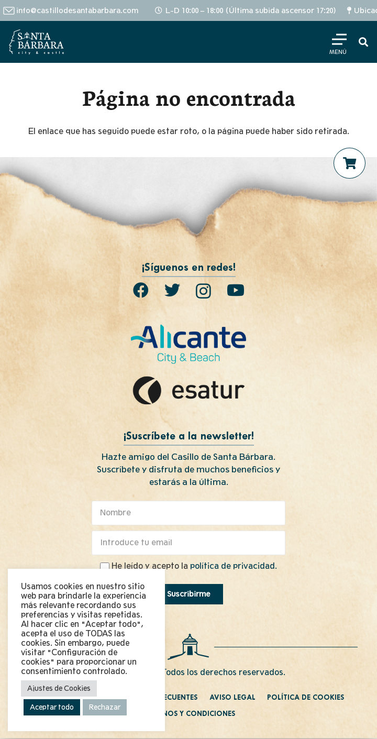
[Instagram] (203, 291)
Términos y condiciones (188, 714)
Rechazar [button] (104, 707)
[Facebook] (141, 290)
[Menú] (337, 42)
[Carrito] (349, 163)
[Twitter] (172, 290)
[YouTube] (236, 290)
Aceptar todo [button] (52, 707)
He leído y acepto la (194, 566)
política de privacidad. (233, 566)
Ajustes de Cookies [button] (59, 688)
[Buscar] (363, 42)
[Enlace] (36, 42)
